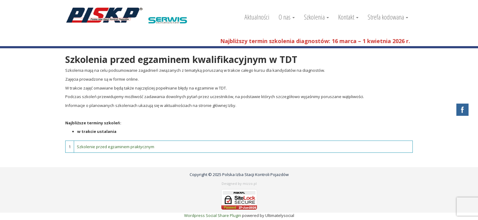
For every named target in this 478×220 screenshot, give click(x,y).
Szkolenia (316, 16)
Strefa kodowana (388, 16)
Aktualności (256, 16)
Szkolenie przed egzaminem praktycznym (115, 146)
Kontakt (348, 16)
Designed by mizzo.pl (239, 183)
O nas (287, 16)
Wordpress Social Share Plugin (213, 215)
